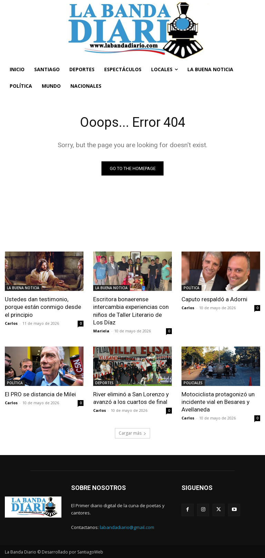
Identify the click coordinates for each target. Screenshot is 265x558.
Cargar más (132, 433)
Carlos (11, 323)
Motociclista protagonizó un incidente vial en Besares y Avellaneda (218, 402)
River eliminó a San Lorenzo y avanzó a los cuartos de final (131, 398)
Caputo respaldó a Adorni (214, 299)
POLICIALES (193, 382)
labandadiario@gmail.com (127, 527)
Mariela (101, 330)
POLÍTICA (191, 287)
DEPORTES (104, 382)
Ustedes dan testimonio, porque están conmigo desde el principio (43, 307)
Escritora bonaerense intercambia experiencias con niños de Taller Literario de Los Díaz (131, 310)
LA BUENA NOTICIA (23, 287)
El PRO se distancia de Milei (40, 394)
